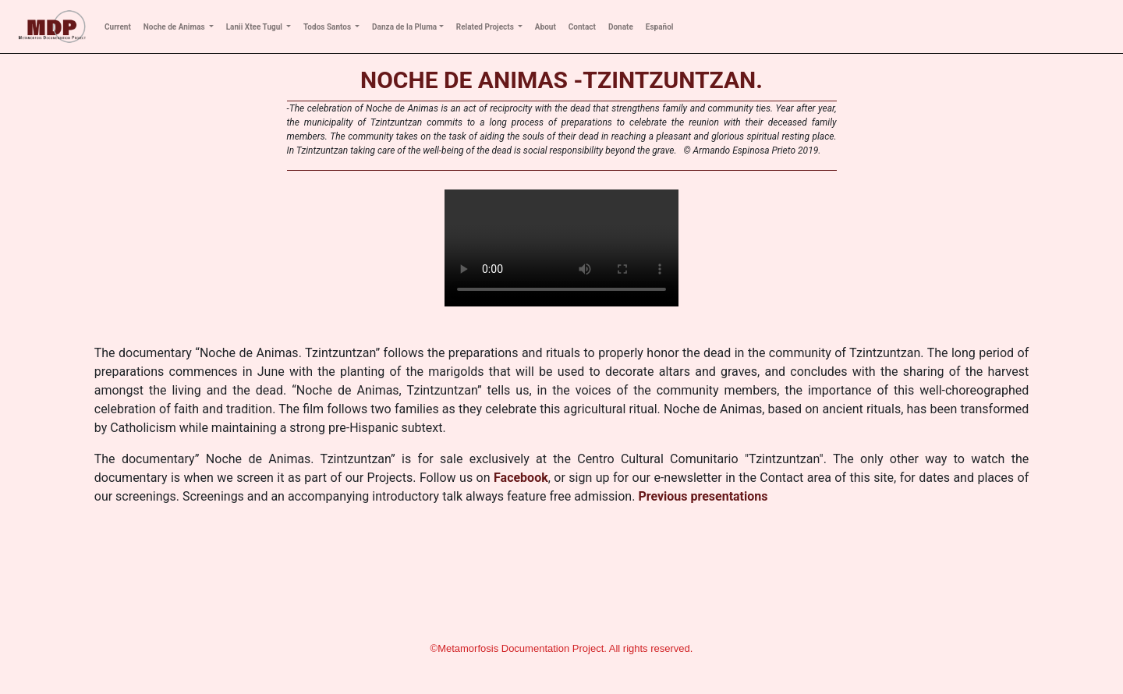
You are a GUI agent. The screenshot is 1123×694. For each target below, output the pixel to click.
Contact (582, 27)
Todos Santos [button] (328, 27)
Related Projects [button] (486, 27)
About (545, 27)
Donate (620, 27)
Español (660, 27)
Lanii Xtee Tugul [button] (255, 27)
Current (118, 27)
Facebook (521, 477)
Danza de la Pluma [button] (404, 27)
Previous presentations (702, 496)
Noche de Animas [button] (175, 27)
